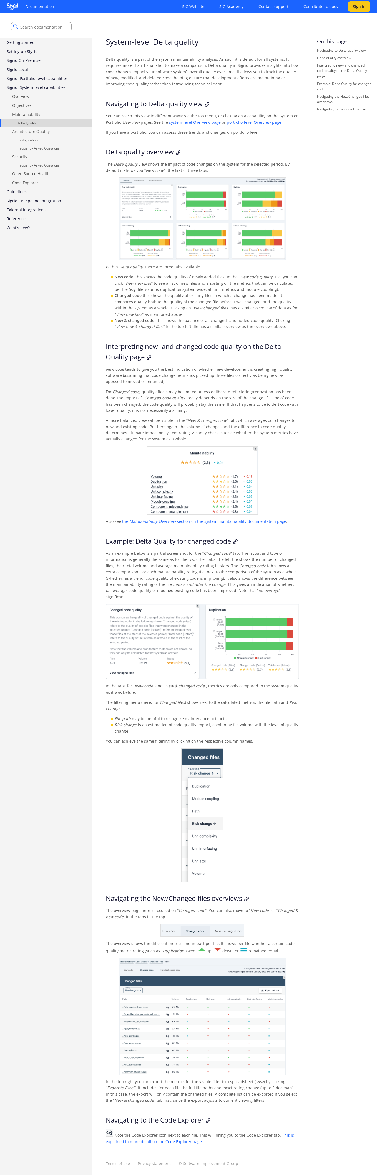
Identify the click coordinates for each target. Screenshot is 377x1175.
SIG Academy (231, 6)
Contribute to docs (320, 6)
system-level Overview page (195, 122)
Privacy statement (154, 1163)
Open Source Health (31, 173)
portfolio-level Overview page (254, 122)
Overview (20, 96)
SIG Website (193, 6)
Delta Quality (27, 123)
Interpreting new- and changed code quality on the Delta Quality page (342, 70)
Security (19, 156)
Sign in (359, 6)
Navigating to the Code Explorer (341, 109)
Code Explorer (25, 182)
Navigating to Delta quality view (341, 50)
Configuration (27, 140)
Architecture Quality (31, 131)
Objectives (22, 105)
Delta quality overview (334, 58)
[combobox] (41, 26)
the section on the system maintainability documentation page (204, 521)
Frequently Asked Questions (38, 148)
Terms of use (118, 1163)
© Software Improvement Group (208, 1163)
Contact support (273, 6)
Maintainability (26, 114)
